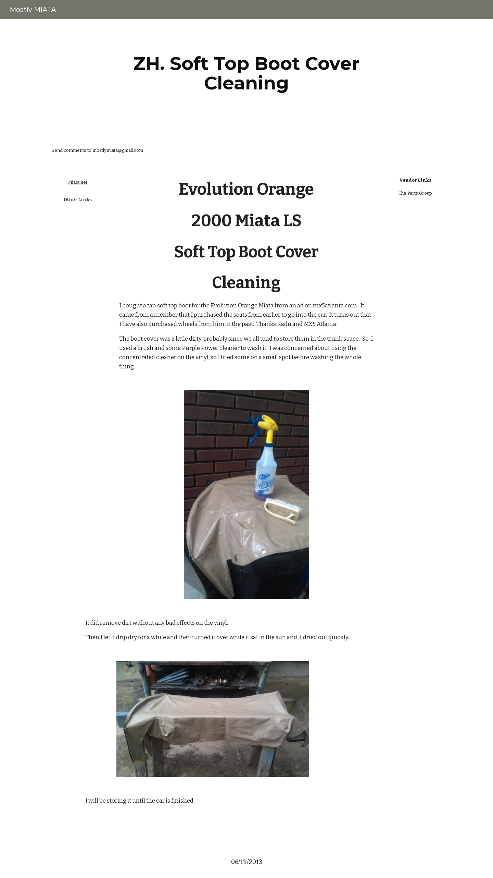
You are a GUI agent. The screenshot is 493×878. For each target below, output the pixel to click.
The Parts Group (415, 193)
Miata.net (77, 182)
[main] (246, 73)
